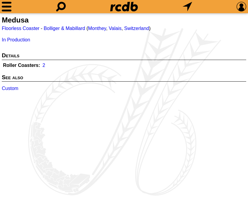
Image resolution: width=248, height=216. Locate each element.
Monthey (97, 28)
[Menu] (6, 6)
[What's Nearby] (187, 6)
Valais (115, 28)
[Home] (124, 6)
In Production (16, 39)
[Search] (61, 6)
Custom (10, 88)
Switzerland (136, 28)
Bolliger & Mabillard (64, 28)
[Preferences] (241, 6)
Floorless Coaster (20, 28)
